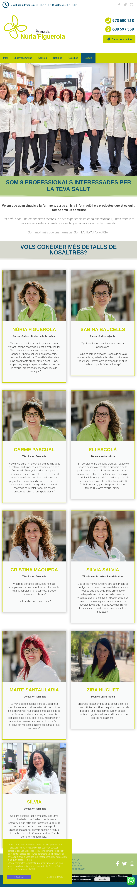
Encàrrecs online (119, 39)
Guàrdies (73, 57)
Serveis (42, 57)
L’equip (88, 57)
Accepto (102, 879)
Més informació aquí (82, 879)
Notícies (57, 57)
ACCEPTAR (19, 877)
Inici (5, 57)
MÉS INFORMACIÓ (55, 877)
